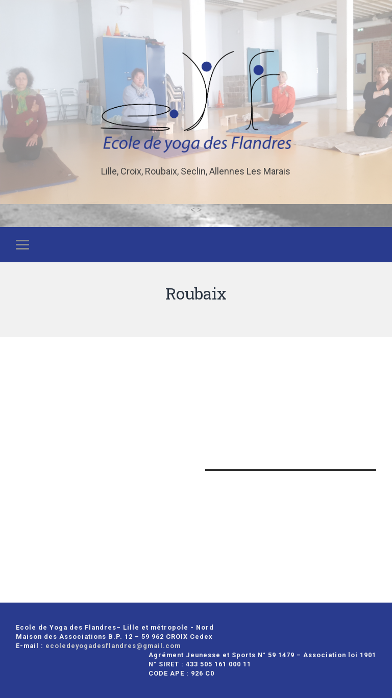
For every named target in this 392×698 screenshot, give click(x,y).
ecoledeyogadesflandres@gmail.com (113, 646)
